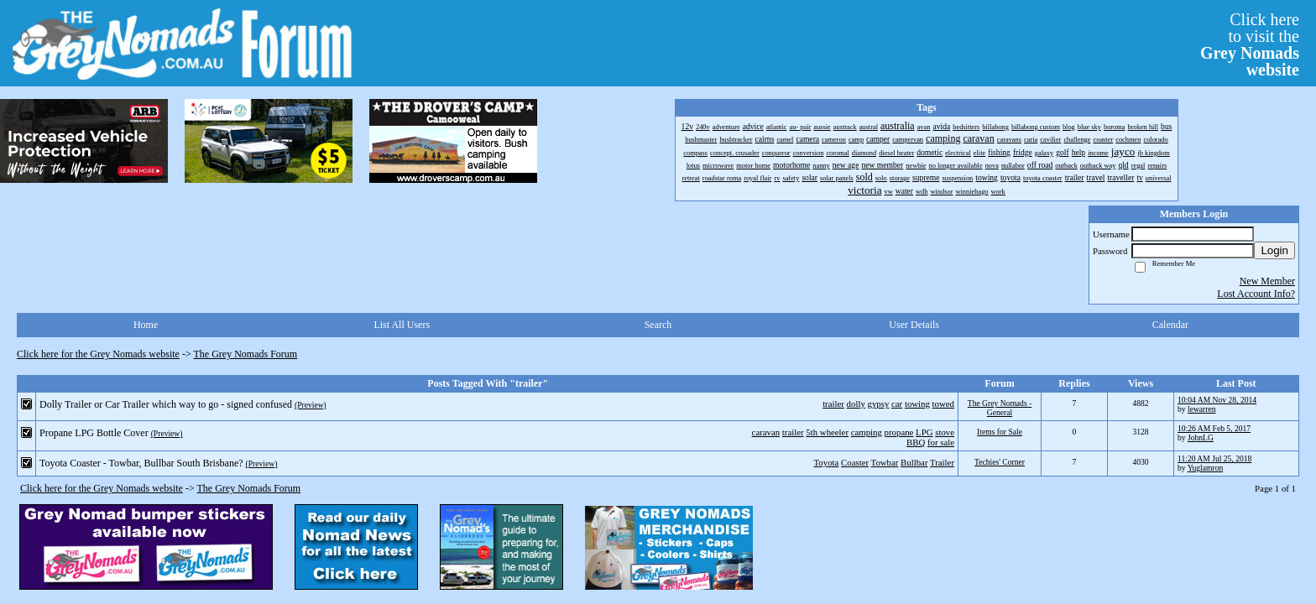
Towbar (885, 462)
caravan (766, 432)
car (896, 403)
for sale (940, 442)
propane (899, 432)
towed (943, 403)
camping (866, 432)
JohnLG (1201, 437)
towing (917, 403)
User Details (914, 325)
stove (944, 432)
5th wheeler (827, 432)
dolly (856, 403)
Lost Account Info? (1256, 293)
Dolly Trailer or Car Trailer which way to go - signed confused (165, 404)
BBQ (915, 442)
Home (145, 325)
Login (1274, 250)
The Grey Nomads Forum (246, 354)
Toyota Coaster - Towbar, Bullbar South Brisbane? (141, 463)
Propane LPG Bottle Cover (94, 433)
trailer (833, 403)
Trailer (942, 462)
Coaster (855, 462)
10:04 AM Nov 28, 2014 (1217, 399)
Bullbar (914, 462)
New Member (1267, 281)
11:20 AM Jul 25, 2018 (1214, 458)
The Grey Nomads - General (999, 407)
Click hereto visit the (1249, 44)
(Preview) (310, 404)
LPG (924, 432)
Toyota (826, 462)
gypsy (879, 403)
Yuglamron (1206, 467)
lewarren (1202, 409)
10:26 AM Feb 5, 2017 (1214, 428)
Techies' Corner (999, 461)
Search (658, 325)
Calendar (1170, 325)
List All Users (401, 325)
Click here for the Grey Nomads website (98, 354)
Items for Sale (999, 431)
